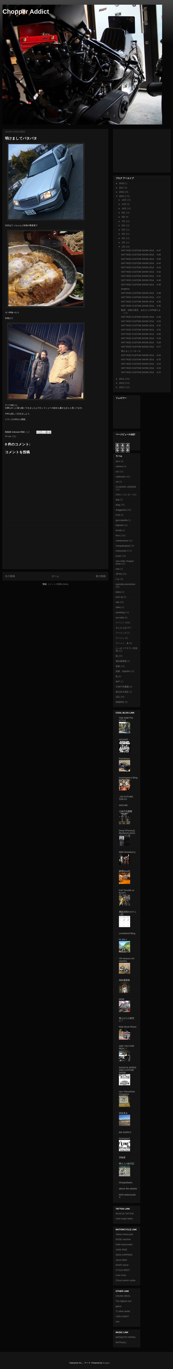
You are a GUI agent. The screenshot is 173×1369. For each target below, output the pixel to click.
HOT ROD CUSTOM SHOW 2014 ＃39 (141, 284)
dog (117, 499)
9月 (124, 212)
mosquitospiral (123, 546)
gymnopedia (121, 520)
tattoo (118, 592)
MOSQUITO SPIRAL (126, 1337)
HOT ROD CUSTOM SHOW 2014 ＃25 (141, 359)
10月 (124, 208)
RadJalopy (124, 758)
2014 (122, 379)
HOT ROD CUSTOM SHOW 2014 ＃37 (141, 297)
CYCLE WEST (123, 1270)
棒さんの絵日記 (126, 1163)
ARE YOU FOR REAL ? (126, 1047)
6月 (124, 225)
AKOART (123, 739)
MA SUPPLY (125, 1132)
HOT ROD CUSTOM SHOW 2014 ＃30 (141, 334)
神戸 (118, 681)
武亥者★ (123, 1113)
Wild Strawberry (127, 852)
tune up (119, 597)
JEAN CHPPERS (124, 1255)
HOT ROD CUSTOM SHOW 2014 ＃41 (141, 276)
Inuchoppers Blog (128, 777)
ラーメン (120, 638)
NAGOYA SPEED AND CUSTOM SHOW (127, 1070)
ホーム (55, 576)
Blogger (106, 1363)
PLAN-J (123, 939)
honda (119, 530)
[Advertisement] (55, 546)
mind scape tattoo (124, 1218)
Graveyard (124, 1138)
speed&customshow (125, 584)
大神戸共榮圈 (125, 811)
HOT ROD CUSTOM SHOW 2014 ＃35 (141, 306)
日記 (14, 436)
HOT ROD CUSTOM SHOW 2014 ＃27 (141, 346)
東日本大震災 (122, 692)
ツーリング (121, 633)
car (117, 471)
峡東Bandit (124, 871)
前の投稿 (101, 576)
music (118, 556)
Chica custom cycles (126, 1280)
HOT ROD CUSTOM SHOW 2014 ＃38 (141, 293)
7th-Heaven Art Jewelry (126, 959)
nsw (118, 569)
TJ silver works (123, 1311)
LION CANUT (122, 1316)
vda (117, 602)
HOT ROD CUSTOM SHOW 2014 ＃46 (141, 254)
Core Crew (121, 1275)
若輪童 (122, 1157)
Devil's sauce (122, 1265)
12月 (124, 200)
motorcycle (121, 551)
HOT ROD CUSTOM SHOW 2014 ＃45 (141, 259)
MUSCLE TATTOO (125, 1213)
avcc (118, 461)
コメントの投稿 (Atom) (58, 584)
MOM (121, 999)
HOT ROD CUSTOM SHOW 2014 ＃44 (141, 263)
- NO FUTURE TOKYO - (126, 797)
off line (119, 574)
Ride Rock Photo (127, 1027)
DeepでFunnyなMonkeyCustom (127, 831)
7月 (124, 221)
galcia (118, 1306)
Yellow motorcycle (124, 1234)
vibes (118, 607)
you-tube (120, 617)
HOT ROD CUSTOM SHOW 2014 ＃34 (141, 317)
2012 (122, 387)
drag (118, 505)
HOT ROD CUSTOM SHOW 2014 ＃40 (141, 280)
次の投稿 (10, 576)
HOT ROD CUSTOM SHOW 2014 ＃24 (141, 364)
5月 (124, 229)
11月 (124, 204)
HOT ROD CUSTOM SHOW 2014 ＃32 (141, 325)
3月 (124, 238)
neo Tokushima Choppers (127, 1092)
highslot (119, 525)
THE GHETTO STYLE (126, 719)
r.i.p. (118, 579)
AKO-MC (123, 805)
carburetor (121, 476)
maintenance (122, 540)
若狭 (118, 666)
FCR (118, 515)
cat (117, 481)
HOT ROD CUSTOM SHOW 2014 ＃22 (141, 372)
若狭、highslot (123, 671)
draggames (121, 510)
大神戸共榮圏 (122, 686)
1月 (124, 246)
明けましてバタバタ (131, 351)
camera (119, 466)
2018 (122, 183)
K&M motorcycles (124, 1244)
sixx (117, 1321)
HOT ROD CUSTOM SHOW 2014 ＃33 (141, 321)
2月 (124, 242)
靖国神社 (120, 702)
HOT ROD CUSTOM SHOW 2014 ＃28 (141, 342)
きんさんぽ (121, 627)
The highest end (123, 1301)
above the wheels (128, 1188)
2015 (122, 196)
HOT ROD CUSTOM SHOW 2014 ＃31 (141, 329)
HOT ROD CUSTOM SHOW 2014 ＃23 (141, 368)
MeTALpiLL (121, 1342)
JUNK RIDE (121, 1249)
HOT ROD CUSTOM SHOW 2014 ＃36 (141, 301)
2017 (122, 187)
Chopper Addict (25, 11)
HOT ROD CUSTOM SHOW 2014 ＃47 (141, 250)
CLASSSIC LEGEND (126, 487)
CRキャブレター (124, 494)
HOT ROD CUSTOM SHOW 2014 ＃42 (141, 272)
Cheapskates (125, 1182)
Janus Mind (121, 1260)
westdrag (120, 612)
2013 (122, 383)
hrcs (118, 535)
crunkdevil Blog (127, 933)
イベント (120, 622)
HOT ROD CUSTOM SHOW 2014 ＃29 (141, 338)
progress (125, 289)
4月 (124, 234)
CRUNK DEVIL (123, 1296)
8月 (124, 217)
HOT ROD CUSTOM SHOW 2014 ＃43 (141, 267)
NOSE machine (123, 1239)
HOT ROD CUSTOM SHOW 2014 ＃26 (141, 355)
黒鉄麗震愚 (121, 661)
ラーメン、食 (122, 643)
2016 (122, 192)
